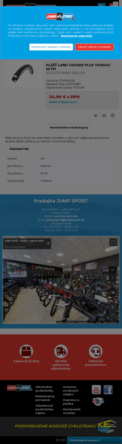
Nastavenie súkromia (76, 36)
